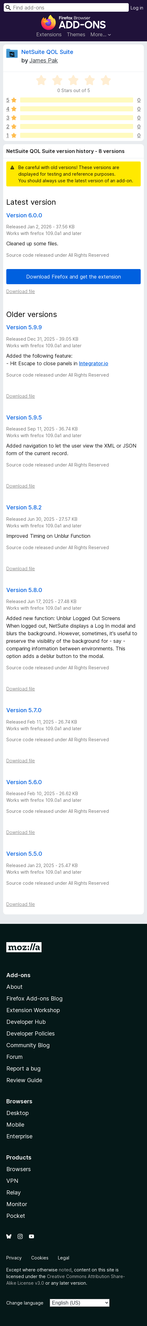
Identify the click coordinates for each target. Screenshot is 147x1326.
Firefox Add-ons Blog (34, 998)
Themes (76, 34)
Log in (137, 7)
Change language (24, 1302)
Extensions (49, 34)
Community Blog (28, 1045)
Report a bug (23, 1068)
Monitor (16, 1204)
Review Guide (24, 1080)
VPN (12, 1180)
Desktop (17, 1113)
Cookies (39, 1257)
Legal (63, 1257)
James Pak (43, 60)
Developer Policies (30, 1033)
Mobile (15, 1124)
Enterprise (19, 1136)
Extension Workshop (33, 1010)
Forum (14, 1056)
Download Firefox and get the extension (73, 276)
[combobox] (66, 7)
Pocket (15, 1215)
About (14, 986)
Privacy (14, 1257)
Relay (13, 1192)
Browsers (18, 1169)
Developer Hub (26, 1021)
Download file (20, 291)
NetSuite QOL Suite (47, 52)
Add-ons (18, 975)
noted (65, 1269)
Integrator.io (93, 363)
